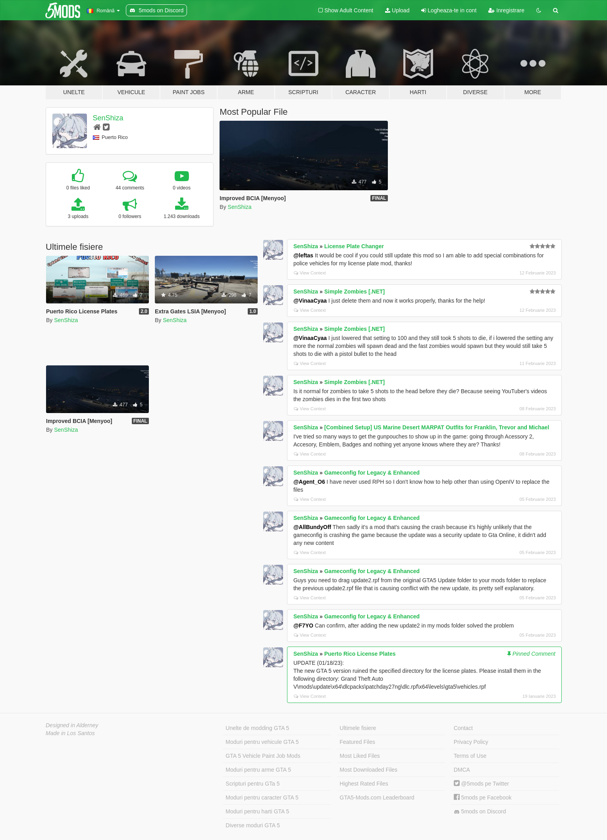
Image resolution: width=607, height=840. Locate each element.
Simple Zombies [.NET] (354, 291)
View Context (310, 272)
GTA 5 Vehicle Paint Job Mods (262, 756)
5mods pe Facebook (483, 797)
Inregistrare (506, 10)
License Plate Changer (354, 246)
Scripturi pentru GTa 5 (252, 783)
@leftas (303, 255)
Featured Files (357, 742)
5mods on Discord (480, 811)
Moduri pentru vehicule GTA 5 (262, 742)
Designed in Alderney (72, 725)
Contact (463, 728)
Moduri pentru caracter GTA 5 (261, 797)
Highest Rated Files (364, 783)
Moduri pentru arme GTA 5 (258, 770)
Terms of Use (470, 756)
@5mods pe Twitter (481, 783)
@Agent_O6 (309, 482)
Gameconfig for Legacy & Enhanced (372, 472)
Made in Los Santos (70, 733)
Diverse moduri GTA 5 (252, 825)
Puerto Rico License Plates (360, 654)
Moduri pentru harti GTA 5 (257, 811)
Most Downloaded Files (369, 770)
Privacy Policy (471, 742)
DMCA (462, 770)
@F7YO (303, 625)
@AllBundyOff (312, 527)
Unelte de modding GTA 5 (257, 728)
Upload (397, 10)
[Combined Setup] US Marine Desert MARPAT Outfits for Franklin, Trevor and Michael (436, 427)
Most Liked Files (360, 756)
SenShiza (108, 118)
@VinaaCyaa (310, 300)
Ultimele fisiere (358, 728)
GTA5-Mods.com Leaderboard (377, 797)
